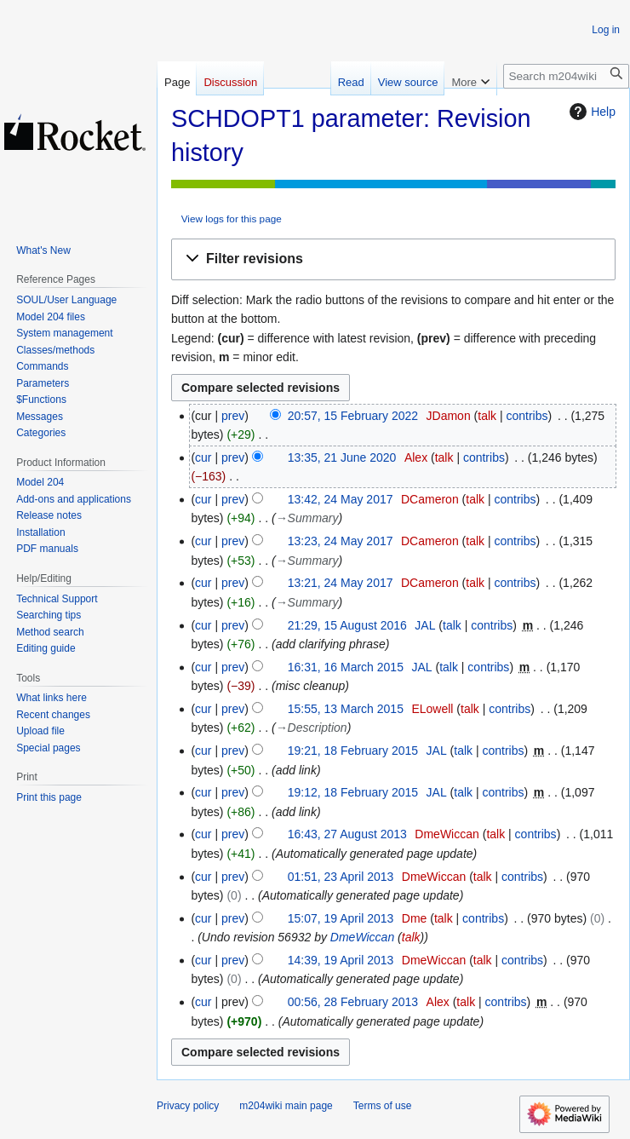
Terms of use (382, 1106)
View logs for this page (231, 218)
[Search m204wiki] (566, 76)
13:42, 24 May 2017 (340, 499)
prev (232, 416)
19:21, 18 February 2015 (353, 750)
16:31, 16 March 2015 (346, 667)
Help (590, 111)
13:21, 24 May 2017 (340, 583)
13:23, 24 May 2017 (340, 541)
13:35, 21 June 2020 (342, 457)
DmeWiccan (362, 937)
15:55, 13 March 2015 (346, 709)
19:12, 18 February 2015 (353, 792)
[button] (393, 259)
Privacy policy (188, 1106)
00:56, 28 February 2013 (353, 1002)
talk (487, 416)
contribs (526, 416)
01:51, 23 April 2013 (341, 876)
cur (203, 457)
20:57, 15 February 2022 (353, 416)
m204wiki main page (285, 1106)
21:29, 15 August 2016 (347, 625)
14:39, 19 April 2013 (341, 960)
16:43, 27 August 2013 (347, 834)
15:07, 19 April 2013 (341, 918)
